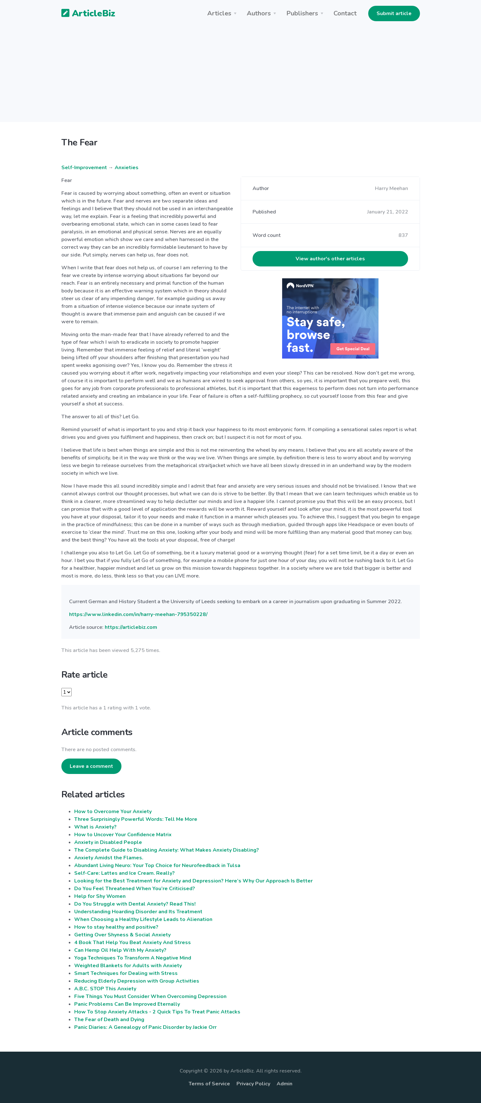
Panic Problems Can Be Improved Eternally (127, 1004)
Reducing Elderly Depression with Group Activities (136, 981)
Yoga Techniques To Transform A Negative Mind (132, 957)
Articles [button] (219, 13)
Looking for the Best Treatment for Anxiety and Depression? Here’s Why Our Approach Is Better (193, 880)
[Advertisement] (240, 77)
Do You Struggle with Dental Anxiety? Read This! (135, 904)
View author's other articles (330, 258)
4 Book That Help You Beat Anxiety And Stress (132, 942)
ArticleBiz (84, 13)
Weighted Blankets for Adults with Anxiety (128, 965)
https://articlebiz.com (131, 627)
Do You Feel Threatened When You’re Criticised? (134, 888)
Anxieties (126, 167)
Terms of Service (209, 1083)
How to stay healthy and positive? (116, 927)
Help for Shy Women (100, 896)
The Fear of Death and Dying (109, 1019)
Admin (284, 1083)
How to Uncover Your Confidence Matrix (123, 834)
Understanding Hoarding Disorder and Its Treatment (138, 911)
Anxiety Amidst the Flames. (108, 857)
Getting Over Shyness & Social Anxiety (122, 934)
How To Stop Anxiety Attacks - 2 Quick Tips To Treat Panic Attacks (157, 1011)
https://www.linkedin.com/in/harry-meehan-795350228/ (138, 614)
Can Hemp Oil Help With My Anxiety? (120, 950)
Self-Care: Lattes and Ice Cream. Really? (124, 873)
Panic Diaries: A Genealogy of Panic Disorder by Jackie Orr (145, 1027)
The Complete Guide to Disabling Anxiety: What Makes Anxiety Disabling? (166, 850)
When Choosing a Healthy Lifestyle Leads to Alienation (143, 919)
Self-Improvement (84, 167)
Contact (345, 13)
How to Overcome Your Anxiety (113, 811)
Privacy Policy (253, 1083)
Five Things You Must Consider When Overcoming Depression (150, 996)
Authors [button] (259, 13)
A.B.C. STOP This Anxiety (105, 988)
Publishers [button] (302, 13)
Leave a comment (91, 766)
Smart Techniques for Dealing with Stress (126, 973)
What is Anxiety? (95, 826)
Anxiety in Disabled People (108, 842)
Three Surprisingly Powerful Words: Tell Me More (135, 819)
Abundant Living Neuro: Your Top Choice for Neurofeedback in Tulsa (157, 865)
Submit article (394, 13)
